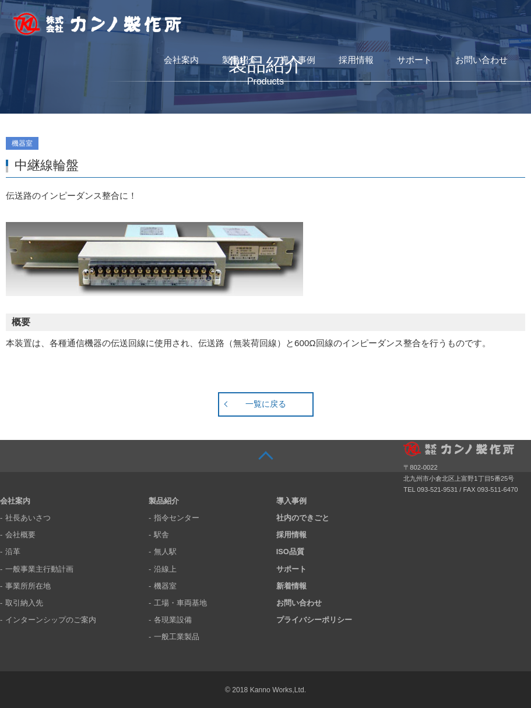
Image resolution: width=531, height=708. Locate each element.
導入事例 (297, 60)
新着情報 (291, 586)
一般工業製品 (176, 636)
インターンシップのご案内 (50, 619)
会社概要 (20, 534)
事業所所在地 (28, 586)
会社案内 (181, 60)
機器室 (165, 586)
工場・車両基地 (180, 602)
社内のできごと (302, 517)
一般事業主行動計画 (39, 569)
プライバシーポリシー (314, 619)
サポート (414, 60)
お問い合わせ (481, 60)
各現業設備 (173, 619)
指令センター (176, 517)
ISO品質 (290, 551)
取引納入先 (24, 602)
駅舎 (161, 534)
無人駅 (165, 551)
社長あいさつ (28, 517)
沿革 (12, 551)
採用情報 (356, 60)
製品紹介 (239, 60)
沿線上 (165, 569)
